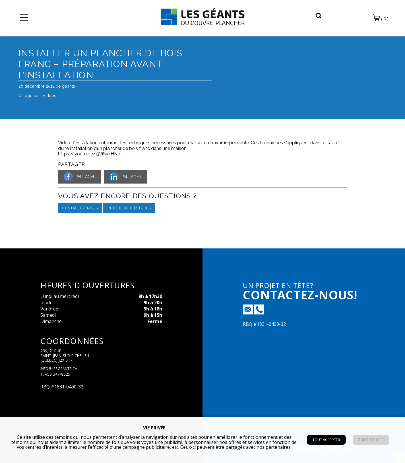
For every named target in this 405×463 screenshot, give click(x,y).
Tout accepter (326, 439)
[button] (318, 15)
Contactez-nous (80, 208)
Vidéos (49, 95)
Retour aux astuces (129, 208)
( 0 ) (381, 17)
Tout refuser (371, 439)
